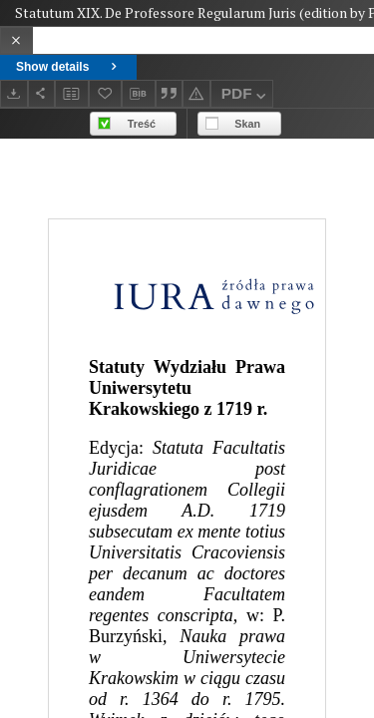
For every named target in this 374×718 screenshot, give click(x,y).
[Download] (14, 93)
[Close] (16, 40)
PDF (245, 96)
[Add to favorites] (106, 93)
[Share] (42, 93)
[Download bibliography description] (139, 94)
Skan (247, 124)
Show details (68, 67)
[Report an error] (196, 93)
